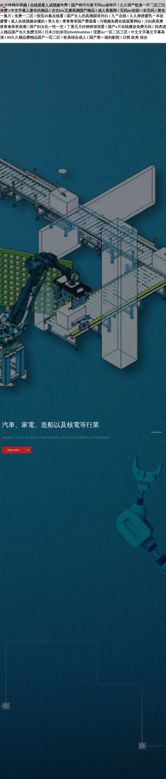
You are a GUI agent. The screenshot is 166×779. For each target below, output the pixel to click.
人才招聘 (130, 6)
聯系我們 (147, 6)
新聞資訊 (114, 6)
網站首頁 (65, 6)
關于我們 (81, 6)
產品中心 (97, 6)
